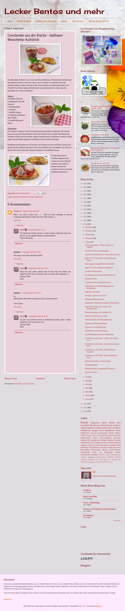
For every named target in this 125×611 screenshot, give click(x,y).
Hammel (96, 447)
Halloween (84, 459)
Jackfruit (104, 462)
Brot (92, 425)
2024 (85, 187)
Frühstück (85, 433)
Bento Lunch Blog (90, 496)
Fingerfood (24, 197)
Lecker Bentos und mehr (54, 11)
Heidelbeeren (85, 443)
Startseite (40, 378)
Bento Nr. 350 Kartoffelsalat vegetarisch (99, 268)
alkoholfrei (101, 455)
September (89, 238)
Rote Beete (109, 435)
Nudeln (111, 422)
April (87, 388)
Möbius (118, 433)
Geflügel (103, 440)
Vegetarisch (39, 197)
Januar (87, 399)
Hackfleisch (85, 430)
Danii (22, 230)
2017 (85, 213)
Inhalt (64, 21)
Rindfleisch (109, 430)
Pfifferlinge (84, 447)
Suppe (83, 428)
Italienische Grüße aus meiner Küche (97, 361)
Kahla (98, 428)
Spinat (102, 435)
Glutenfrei (102, 447)
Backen (97, 425)
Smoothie (110, 440)
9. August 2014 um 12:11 (36, 230)
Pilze (89, 440)
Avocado (89, 435)
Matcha (105, 450)
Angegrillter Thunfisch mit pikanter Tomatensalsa (102, 303)
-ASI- (84, 606)
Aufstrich (16, 197)
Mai (87, 384)
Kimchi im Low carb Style (100, 163)
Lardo (96, 462)
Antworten (17, 220)
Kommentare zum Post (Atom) (23, 384)
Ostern (104, 443)
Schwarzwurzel (101, 457)
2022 (85, 194)
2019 (85, 206)
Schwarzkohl (85, 455)
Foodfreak (87, 490)
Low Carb (96, 435)
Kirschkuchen (88, 515)
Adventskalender (115, 450)
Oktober (88, 235)
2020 (85, 202)
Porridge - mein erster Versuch (95, 295)
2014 (85, 224)
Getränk (111, 433)
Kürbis (95, 438)
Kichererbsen (85, 450)
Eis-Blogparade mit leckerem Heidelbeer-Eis (100, 275)
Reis (110, 428)
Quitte (106, 459)
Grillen (100, 459)
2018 (85, 209)
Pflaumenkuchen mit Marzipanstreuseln (98, 320)
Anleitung (93, 455)
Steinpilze (84, 445)
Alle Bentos (78, 21)
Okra (100, 462)
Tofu (90, 447)
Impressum (7, 599)
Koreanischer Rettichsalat (100, 135)
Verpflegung (91, 457)
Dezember (89, 227)
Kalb (97, 445)
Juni (87, 381)
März (87, 392)
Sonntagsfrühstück (91, 365)
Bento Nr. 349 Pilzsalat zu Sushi (96, 316)
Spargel (95, 430)
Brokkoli (117, 443)
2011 (85, 411)
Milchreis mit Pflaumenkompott (96, 323)
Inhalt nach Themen (46, 21)
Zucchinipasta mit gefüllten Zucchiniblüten (100, 264)
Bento (104, 422)
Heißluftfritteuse (115, 455)
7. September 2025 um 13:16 (31, 293)
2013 (85, 404)
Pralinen (83, 440)
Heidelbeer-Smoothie (92, 292)
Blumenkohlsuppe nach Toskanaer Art (98, 312)
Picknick (110, 462)
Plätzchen (91, 459)
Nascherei (117, 435)
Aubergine (117, 438)
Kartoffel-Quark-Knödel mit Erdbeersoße (99, 334)
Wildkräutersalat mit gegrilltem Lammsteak (100, 369)
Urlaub (83, 435)
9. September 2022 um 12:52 (31, 252)
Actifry (107, 455)
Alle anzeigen (117, 520)
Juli (86, 377)
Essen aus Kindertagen (103, 452)
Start (9, 21)
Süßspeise (98, 443)
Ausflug (109, 447)
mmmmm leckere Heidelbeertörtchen (98, 282)
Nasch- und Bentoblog (91, 503)
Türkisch (114, 459)
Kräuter (105, 428)
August (88, 242)
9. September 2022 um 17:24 (38, 268)
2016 (85, 217)
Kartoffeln (85, 425)
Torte (90, 445)
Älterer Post (70, 378)
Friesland (117, 440)
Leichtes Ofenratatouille (93, 271)
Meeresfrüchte (86, 438)
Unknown (17, 211)
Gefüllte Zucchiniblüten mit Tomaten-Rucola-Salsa (102, 255)
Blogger (98, 606)
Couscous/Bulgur (105, 438)
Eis (93, 445)
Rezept (31, 197)
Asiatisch (117, 425)
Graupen (83, 457)
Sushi (101, 445)
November (89, 231)
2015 (85, 220)
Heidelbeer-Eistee (91, 279)
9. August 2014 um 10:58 (30, 211)
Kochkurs (117, 428)
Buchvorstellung (89, 462)
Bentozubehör (96, 450)
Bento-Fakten (24, 21)
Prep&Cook (95, 440)
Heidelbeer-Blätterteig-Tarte (94, 299)
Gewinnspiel (102, 433)
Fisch (101, 430)
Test (109, 459)
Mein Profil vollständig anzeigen (104, 476)
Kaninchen (117, 447)
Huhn (103, 425)
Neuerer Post (10, 378)
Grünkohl (118, 457)
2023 (85, 191)
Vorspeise (93, 433)
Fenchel (106, 445)
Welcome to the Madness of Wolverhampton (99, 509)
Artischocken (85, 452)
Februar (88, 395)
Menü (119, 445)
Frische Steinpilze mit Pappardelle (97, 251)
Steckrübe (110, 457)
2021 (85, 198)
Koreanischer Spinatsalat (99, 122)
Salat (118, 422)
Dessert (109, 425)
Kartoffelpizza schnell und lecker (96, 331)
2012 (85, 408)
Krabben (113, 445)
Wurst (118, 430)
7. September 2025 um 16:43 (38, 316)
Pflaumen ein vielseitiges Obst (95, 327)
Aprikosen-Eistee (91, 372)
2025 (85, 184)
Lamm (92, 443)
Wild (96, 459)
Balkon (118, 452)
